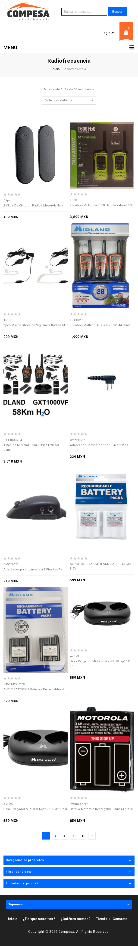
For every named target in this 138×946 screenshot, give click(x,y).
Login (106, 33)
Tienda (101, 919)
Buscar (117, 11)
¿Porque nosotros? (39, 919)
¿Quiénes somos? (76, 919)
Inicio (56, 69)
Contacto (120, 919)
